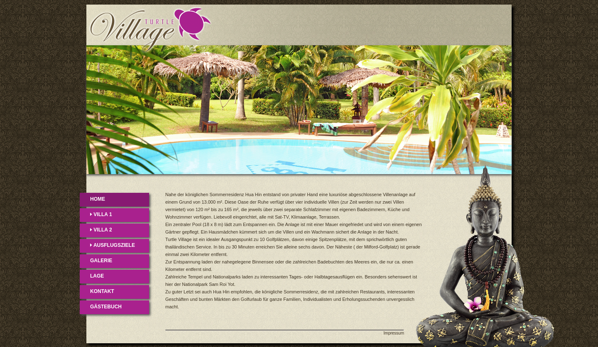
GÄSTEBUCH (106, 307)
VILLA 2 (101, 230)
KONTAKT (102, 291)
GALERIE (101, 260)
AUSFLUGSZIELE (112, 245)
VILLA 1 (101, 214)
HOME (97, 199)
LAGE (97, 276)
